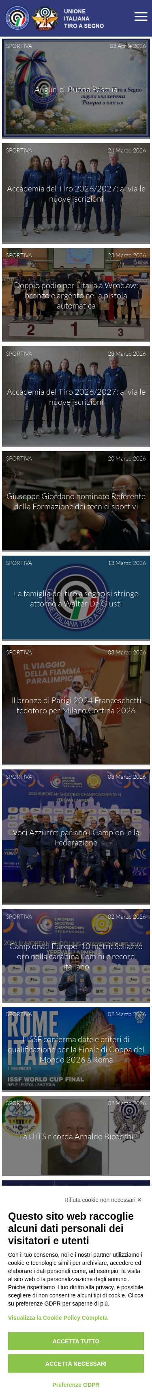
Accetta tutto (76, 1341)
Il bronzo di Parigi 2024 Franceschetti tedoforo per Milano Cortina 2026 (76, 705)
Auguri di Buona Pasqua (76, 89)
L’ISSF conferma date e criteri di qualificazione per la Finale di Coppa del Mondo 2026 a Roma (76, 1049)
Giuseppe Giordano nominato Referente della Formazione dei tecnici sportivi (76, 501)
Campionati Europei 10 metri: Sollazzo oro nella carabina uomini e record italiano (76, 956)
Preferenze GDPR (76, 1385)
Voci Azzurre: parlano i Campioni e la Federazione (76, 837)
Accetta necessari (76, 1363)
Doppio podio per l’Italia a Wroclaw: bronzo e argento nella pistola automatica (76, 295)
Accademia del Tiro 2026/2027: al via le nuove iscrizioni (76, 193)
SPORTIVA (19, 45)
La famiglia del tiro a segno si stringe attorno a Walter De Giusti (76, 598)
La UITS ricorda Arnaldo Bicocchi (76, 1136)
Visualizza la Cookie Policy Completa (58, 1317)
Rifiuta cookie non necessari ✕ (103, 1200)
